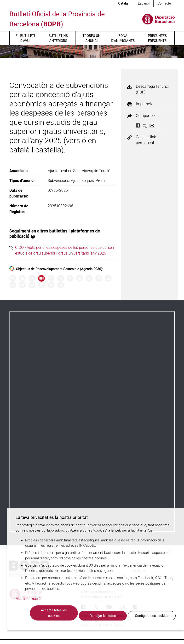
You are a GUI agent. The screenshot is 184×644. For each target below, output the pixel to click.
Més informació (28, 599)
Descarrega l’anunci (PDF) (152, 89)
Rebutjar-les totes (103, 616)
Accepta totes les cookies (54, 613)
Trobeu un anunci (91, 38)
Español (144, 3)
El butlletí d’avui (25, 38)
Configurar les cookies (151, 616)
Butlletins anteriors (58, 38)
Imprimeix (144, 104)
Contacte (164, 3)
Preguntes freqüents (157, 38)
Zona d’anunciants (123, 38)
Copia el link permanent (146, 140)
